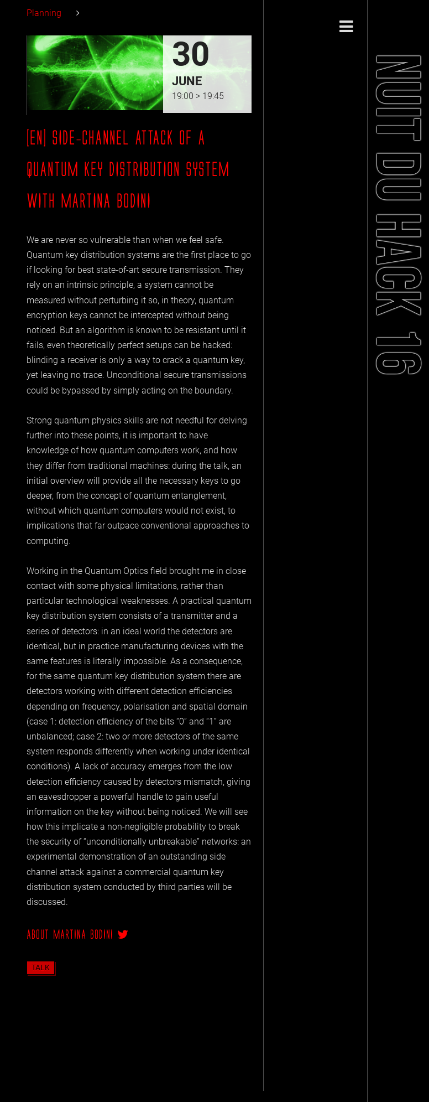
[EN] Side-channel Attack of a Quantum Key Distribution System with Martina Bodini (128, 169)
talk (41, 967)
